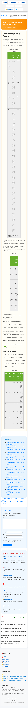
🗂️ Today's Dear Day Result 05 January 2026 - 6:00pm (13, 680)
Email (4, 536)
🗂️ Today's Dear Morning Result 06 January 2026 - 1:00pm (14, 676)
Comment (5, 517)
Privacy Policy (14, 700)
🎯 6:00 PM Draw (21, 2)
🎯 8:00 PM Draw (10, 5)
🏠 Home (5, 2)
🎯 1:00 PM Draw (12, 2)
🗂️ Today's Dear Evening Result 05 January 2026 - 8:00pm (14, 678)
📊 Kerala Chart (19, 9)
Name (4, 534)
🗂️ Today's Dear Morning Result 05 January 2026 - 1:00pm (14, 682)
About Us (5, 700)
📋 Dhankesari (18, 5)
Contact (9, 700)
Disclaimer (20, 700)
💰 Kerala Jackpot (9, 9)
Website (5, 539)
